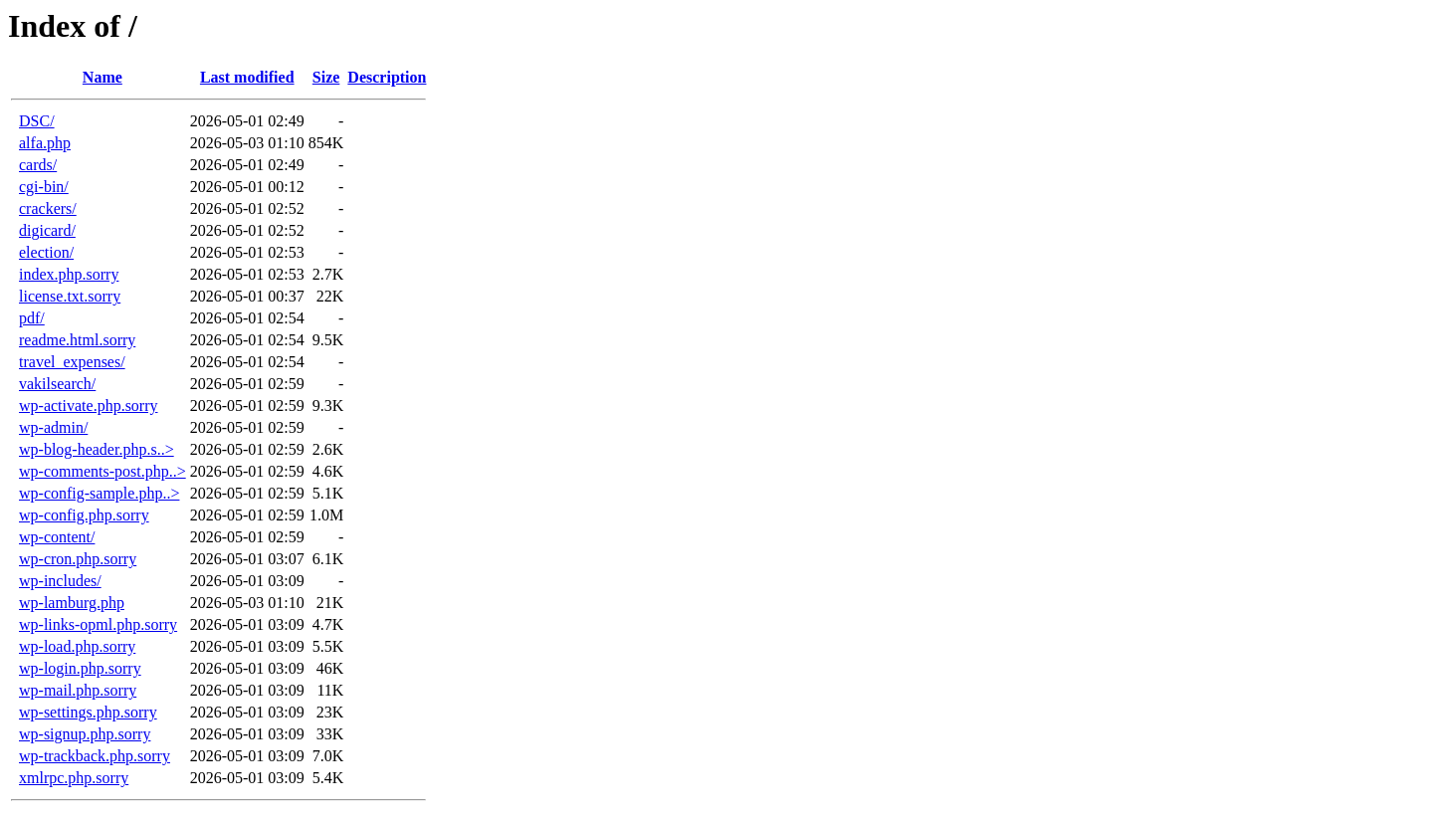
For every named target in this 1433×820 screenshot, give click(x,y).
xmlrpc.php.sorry (73, 777)
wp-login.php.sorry (80, 668)
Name (102, 77)
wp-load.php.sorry (77, 646)
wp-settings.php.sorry (88, 712)
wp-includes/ (60, 580)
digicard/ (47, 230)
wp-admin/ (53, 427)
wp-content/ (57, 536)
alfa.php (45, 142)
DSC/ (37, 120)
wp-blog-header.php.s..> (96, 449)
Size (326, 77)
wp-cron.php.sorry (77, 558)
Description (386, 77)
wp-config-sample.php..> (99, 493)
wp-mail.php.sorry (77, 690)
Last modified (247, 77)
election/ (46, 252)
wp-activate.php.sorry (88, 405)
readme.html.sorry (77, 339)
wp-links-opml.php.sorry (98, 624)
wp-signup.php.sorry (84, 733)
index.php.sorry (68, 274)
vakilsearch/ (57, 383)
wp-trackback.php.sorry (94, 755)
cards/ (38, 164)
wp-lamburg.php (71, 602)
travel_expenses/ (72, 361)
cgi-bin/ (44, 186)
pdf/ (32, 317)
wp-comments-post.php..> (102, 471)
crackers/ (48, 208)
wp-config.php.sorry (84, 515)
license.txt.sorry (69, 296)
